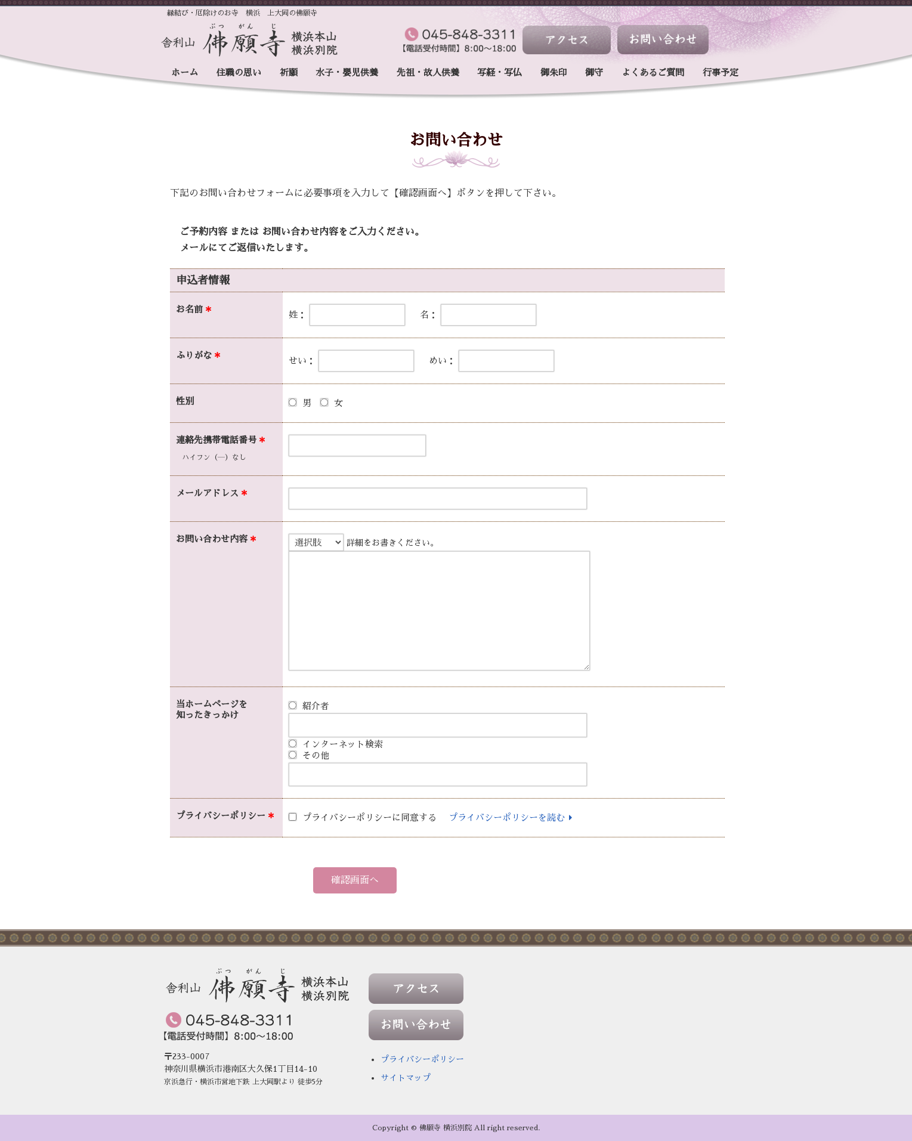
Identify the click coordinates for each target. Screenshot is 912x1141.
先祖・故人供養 (428, 72)
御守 (594, 72)
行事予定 (720, 72)
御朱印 (553, 72)
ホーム (184, 72)
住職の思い (239, 72)
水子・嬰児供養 (347, 72)
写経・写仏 (499, 72)
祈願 (289, 72)
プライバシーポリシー (422, 1059)
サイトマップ (406, 1078)
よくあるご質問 (653, 72)
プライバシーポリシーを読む (512, 817)
